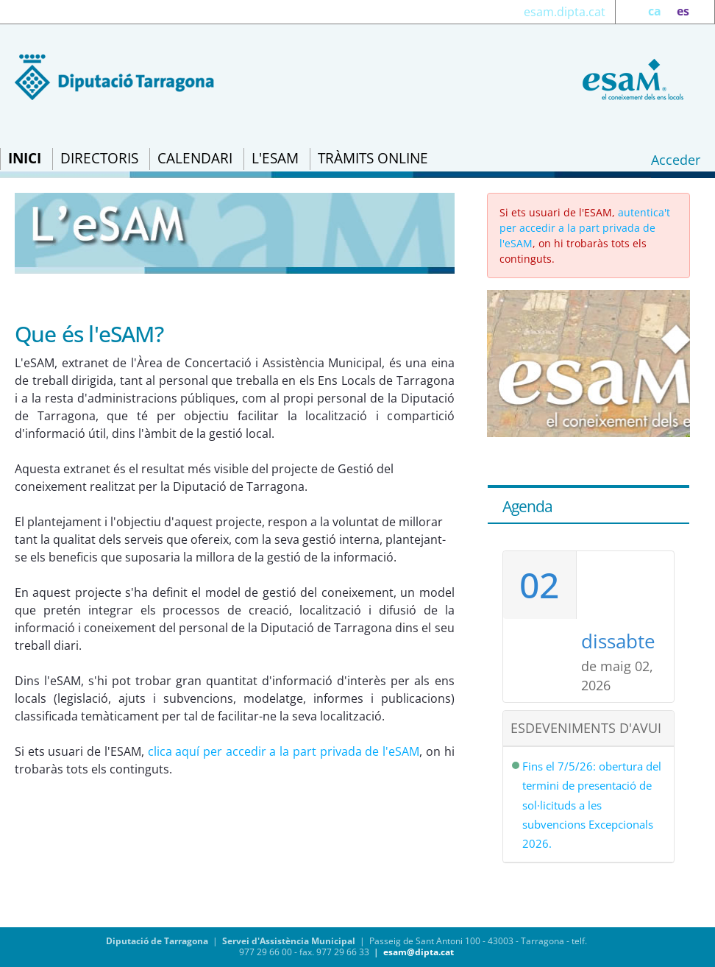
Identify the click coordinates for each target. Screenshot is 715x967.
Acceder (675, 160)
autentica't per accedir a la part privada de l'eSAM (584, 227)
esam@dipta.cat (418, 952)
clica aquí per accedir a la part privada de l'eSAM (283, 751)
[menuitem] (25, 159)
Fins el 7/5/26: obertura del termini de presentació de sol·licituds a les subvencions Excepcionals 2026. (591, 805)
